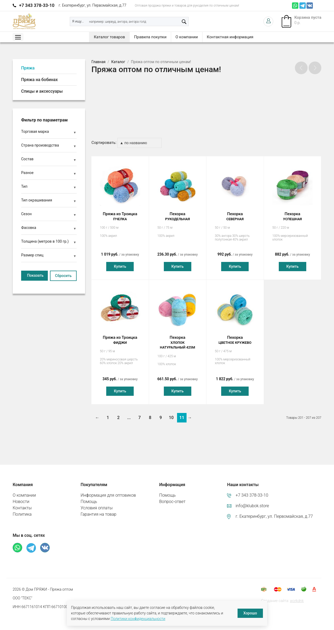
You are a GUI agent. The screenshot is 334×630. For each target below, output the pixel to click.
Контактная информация (230, 37)
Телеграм (302, 5)
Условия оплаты (97, 502)
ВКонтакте (310, 5)
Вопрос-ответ (172, 496)
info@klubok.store (252, 500)
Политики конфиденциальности (138, 619)
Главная (98, 62)
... (129, 412)
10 (171, 412)
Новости (21, 496)
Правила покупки (150, 37)
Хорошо (250, 613)
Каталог (118, 62)
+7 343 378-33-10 (36, 5)
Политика (22, 509)
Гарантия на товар (98, 509)
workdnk (297, 596)
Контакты (22, 502)
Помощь (89, 496)
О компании (186, 37)
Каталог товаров (109, 37)
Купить (120, 261)
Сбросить (63, 276)
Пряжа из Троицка (120, 211)
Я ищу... (78, 21)
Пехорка (177, 211)
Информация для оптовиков (108, 490)
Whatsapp (295, 5)
